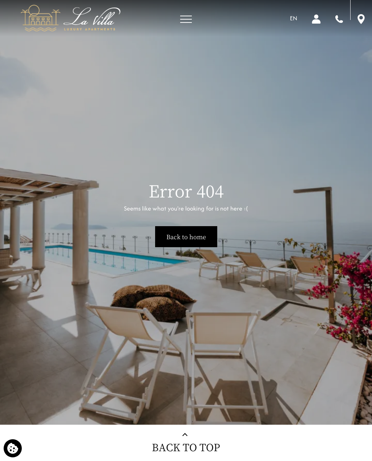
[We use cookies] (13, 448)
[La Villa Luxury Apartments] (70, 18)
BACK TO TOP (186, 447)
